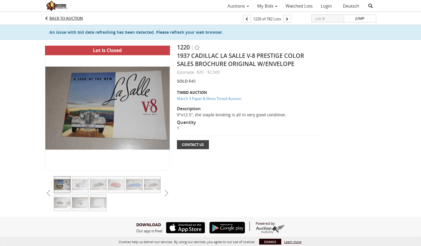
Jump (359, 18)
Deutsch (351, 6)
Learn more (292, 242)
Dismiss (270, 242)
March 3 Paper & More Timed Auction (209, 98)
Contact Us (193, 144)
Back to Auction (66, 18)
